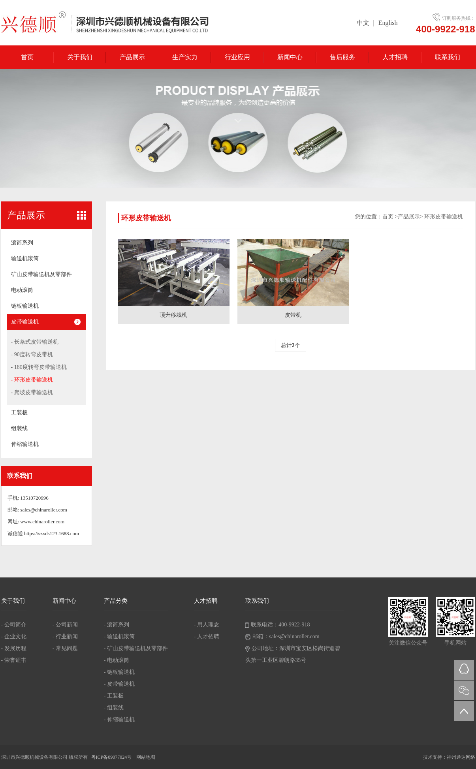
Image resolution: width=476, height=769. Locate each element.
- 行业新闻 (65, 636)
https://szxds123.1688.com (51, 533)
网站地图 (145, 757)
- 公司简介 (13, 625)
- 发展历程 (13, 648)
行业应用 (237, 57)
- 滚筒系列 (116, 625)
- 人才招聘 (206, 636)
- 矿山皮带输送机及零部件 (136, 648)
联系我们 (447, 57)
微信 (464, 690)
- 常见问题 (65, 648)
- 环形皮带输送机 (32, 380)
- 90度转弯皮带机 (32, 354)
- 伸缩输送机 (119, 719)
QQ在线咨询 (464, 670)
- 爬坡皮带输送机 (32, 392)
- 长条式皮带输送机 (34, 342)
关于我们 (79, 57)
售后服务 (342, 57)
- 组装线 (114, 708)
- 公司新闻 (65, 625)
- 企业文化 (13, 636)
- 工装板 (114, 696)
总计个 (290, 345)
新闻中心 (290, 57)
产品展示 (132, 57)
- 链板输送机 (119, 672)
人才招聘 (395, 57)
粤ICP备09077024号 (112, 757)
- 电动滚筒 (116, 660)
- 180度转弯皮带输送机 (39, 367)
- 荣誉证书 (13, 660)
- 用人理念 (206, 625)
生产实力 (185, 57)
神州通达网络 (461, 757)
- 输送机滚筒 (119, 636)
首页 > (390, 217)
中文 (363, 22)
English (388, 22)
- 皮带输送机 (119, 684)
